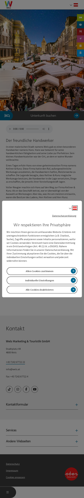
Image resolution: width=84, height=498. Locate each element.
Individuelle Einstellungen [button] (39, 280)
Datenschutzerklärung (64, 215)
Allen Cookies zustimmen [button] (39, 271)
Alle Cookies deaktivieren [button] (40, 289)
